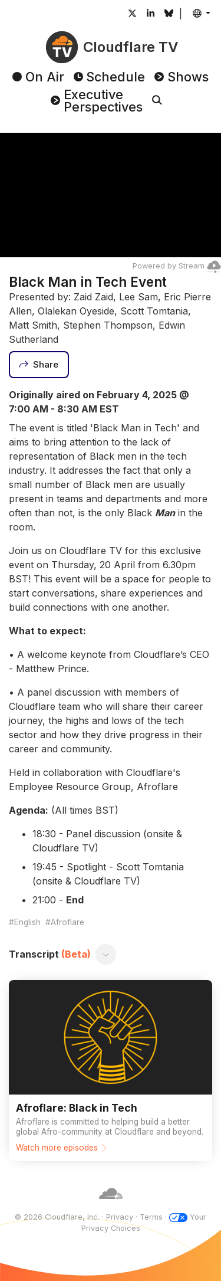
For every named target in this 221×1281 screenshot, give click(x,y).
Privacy (119, 1217)
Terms (151, 1217)
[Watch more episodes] (110, 1070)
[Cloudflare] (111, 1205)
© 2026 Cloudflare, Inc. (57, 1217)
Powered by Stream (177, 265)
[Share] (39, 364)
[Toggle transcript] (106, 954)
